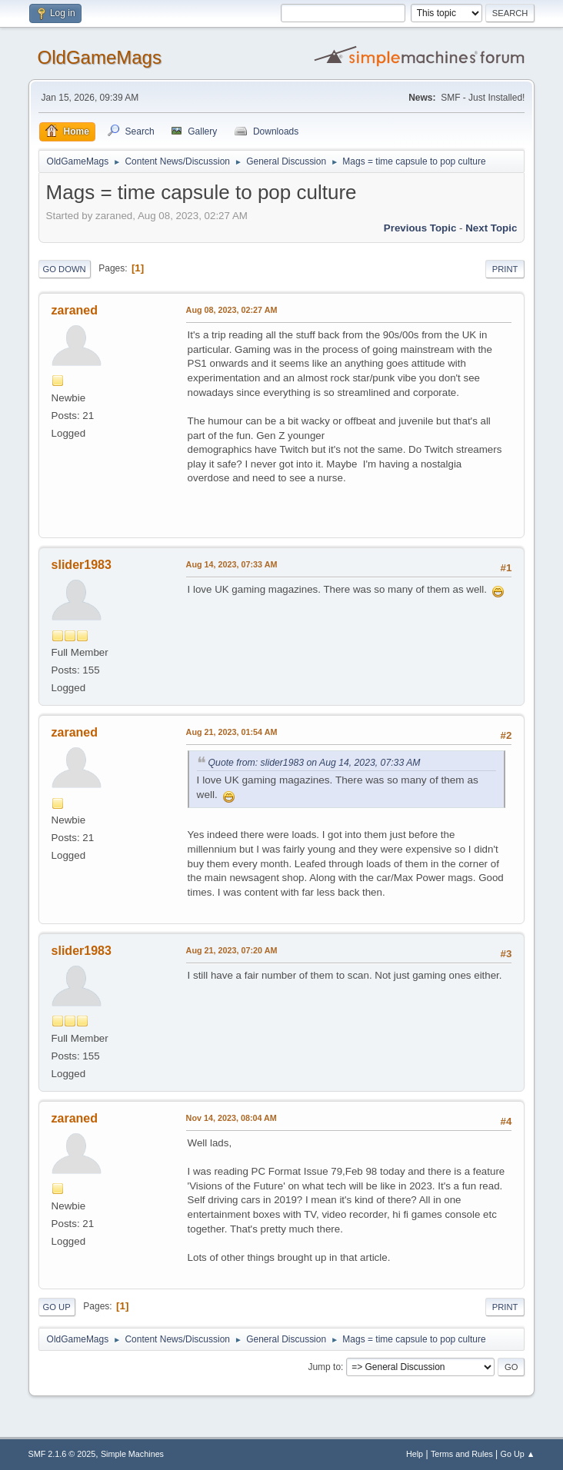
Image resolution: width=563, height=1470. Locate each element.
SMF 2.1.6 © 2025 (62, 1453)
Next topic (491, 228)
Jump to (324, 1367)
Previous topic (420, 228)
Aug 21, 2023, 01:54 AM (232, 732)
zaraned (75, 310)
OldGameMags (100, 57)
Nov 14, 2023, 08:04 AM (231, 1117)
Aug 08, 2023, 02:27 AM (232, 309)
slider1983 (82, 564)
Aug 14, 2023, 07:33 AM (232, 564)
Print (505, 269)
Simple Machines (132, 1453)
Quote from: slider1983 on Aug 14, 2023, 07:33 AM (314, 762)
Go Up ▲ (518, 1453)
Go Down (64, 269)
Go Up (57, 1307)
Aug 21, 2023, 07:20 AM (232, 950)
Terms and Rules (462, 1453)
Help (414, 1453)
